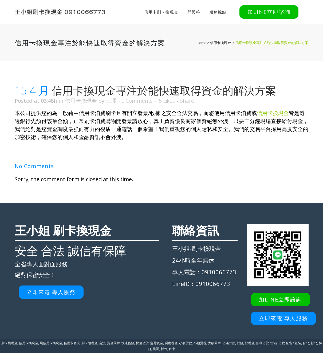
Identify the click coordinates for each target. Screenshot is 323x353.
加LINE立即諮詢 (268, 11)
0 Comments (136, 100)
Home (201, 42)
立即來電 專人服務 (51, 292)
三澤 (111, 100)
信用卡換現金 (220, 42)
